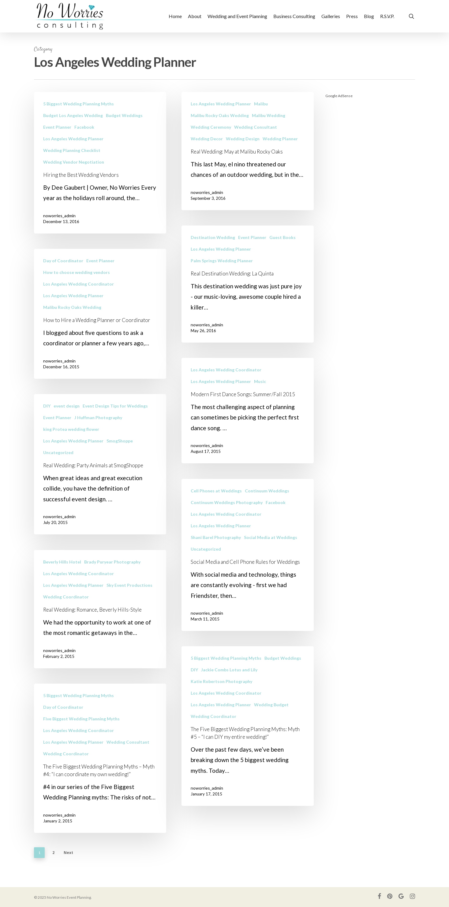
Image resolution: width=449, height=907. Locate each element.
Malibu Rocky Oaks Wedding (220, 115)
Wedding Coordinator (66, 607)
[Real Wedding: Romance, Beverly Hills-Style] (100, 619)
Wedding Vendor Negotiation (73, 162)
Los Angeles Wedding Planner (73, 138)
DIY (47, 416)
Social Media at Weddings (270, 559)
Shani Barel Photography (216, 559)
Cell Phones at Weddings (216, 512)
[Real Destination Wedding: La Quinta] (247, 306)
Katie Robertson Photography (221, 703)
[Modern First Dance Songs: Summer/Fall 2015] (247, 432)
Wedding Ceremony (211, 127)
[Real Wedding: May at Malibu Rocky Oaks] (247, 151)
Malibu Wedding (268, 115)
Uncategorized (58, 462)
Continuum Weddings (267, 512)
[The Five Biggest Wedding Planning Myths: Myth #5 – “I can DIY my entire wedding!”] (247, 748)
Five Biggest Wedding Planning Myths (81, 729)
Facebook (84, 127)
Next (68, 852)
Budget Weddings (124, 115)
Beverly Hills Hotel (62, 572)
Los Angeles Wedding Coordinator (78, 294)
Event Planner (57, 127)
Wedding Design (243, 138)
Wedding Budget (271, 726)
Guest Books (282, 259)
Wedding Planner (280, 138)
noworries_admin (59, 215)
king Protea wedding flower (71, 439)
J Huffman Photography (98, 428)
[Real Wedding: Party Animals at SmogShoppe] (100, 474)
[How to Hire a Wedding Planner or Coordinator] (100, 324)
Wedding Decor (207, 138)
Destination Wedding (213, 259)
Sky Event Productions (129, 595)
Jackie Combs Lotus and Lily (229, 691)
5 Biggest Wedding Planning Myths (78, 103)
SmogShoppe (120, 451)
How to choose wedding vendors (76, 282)
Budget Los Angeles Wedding (73, 115)
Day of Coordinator (63, 271)
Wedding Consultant (255, 127)
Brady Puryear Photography (112, 572)
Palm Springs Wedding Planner (222, 282)
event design (67, 416)
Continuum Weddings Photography (227, 524)
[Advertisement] (370, 196)
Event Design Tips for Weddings (115, 416)
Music (260, 403)
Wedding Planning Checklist (71, 150)
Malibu (261, 103)
